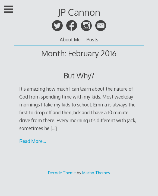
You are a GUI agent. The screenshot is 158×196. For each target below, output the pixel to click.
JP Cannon (79, 12)
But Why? (79, 75)
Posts (92, 39)
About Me (70, 39)
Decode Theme (62, 172)
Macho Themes (96, 172)
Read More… (32, 141)
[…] (53, 128)
